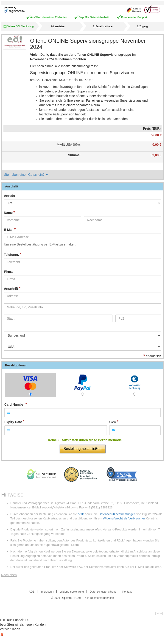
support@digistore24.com (59, 507)
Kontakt (127, 591)
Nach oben (9, 575)
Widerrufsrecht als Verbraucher (124, 518)
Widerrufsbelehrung (72, 591)
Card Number (14, 404)
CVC (112, 422)
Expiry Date (13, 422)
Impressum (47, 591)
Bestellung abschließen (82, 449)
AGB (81, 514)
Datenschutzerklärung (103, 591)
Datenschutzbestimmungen (116, 514)
